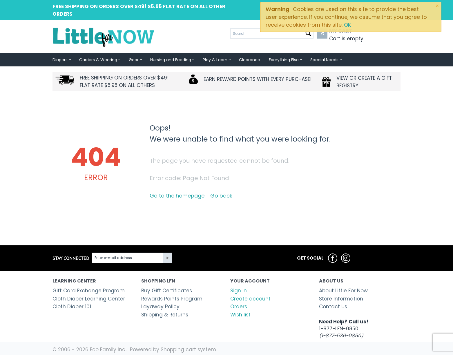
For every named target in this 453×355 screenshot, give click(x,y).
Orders (238, 306)
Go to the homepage (177, 195)
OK (347, 24)
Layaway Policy (160, 306)
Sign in (238, 290)
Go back (221, 195)
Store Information (341, 298)
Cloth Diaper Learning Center (88, 298)
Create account (250, 298)
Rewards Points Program (171, 298)
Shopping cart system (188, 349)
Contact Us (333, 306)
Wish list (240, 314)
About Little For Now (343, 290)
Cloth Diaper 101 (71, 306)
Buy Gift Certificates (166, 290)
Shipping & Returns (164, 314)
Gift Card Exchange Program (88, 290)
